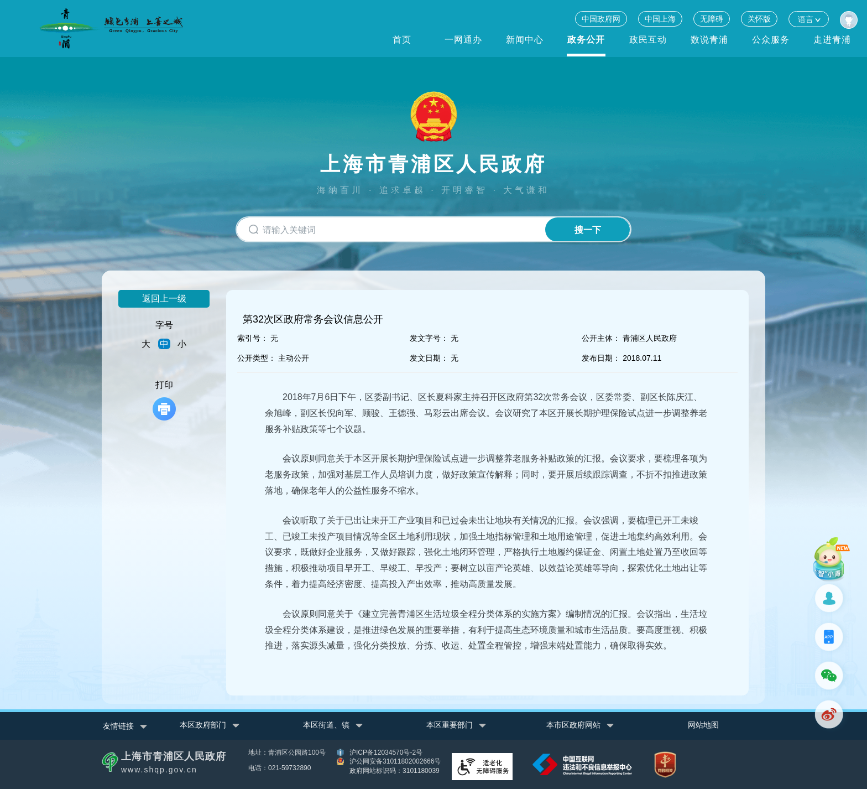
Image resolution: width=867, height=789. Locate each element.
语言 (808, 19)
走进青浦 (832, 39)
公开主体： (601, 338)
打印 (164, 400)
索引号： (252, 338)
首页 (402, 39)
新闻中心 (525, 39)
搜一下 (587, 230)
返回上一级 (164, 298)
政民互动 (648, 39)
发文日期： (429, 358)
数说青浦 (709, 39)
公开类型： (256, 358)
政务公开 (586, 39)
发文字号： (429, 338)
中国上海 (660, 18)
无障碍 (711, 18)
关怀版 (759, 18)
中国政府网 (601, 18)
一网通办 (463, 39)
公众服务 (771, 39)
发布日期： (601, 358)
